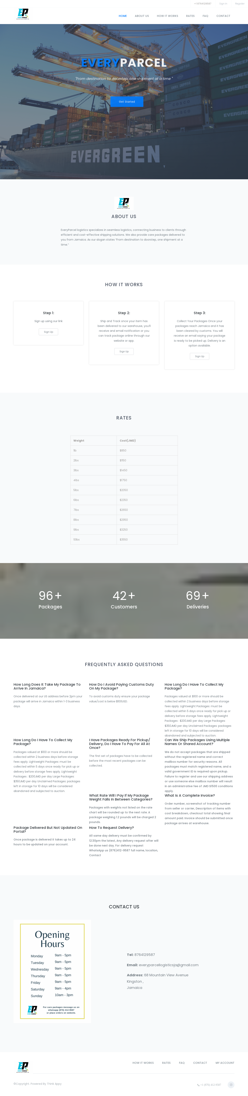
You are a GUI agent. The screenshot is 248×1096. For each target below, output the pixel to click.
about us (142, 16)
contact (223, 16)
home (123, 16)
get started (127, 100)
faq (205, 16)
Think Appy (54, 1084)
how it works (167, 16)
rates (190, 16)
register (240, 3)
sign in (223, 3)
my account (225, 1063)
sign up (48, 332)
